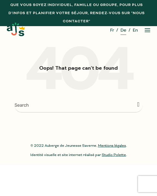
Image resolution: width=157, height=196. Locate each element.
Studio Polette (114, 154)
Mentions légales (112, 145)
